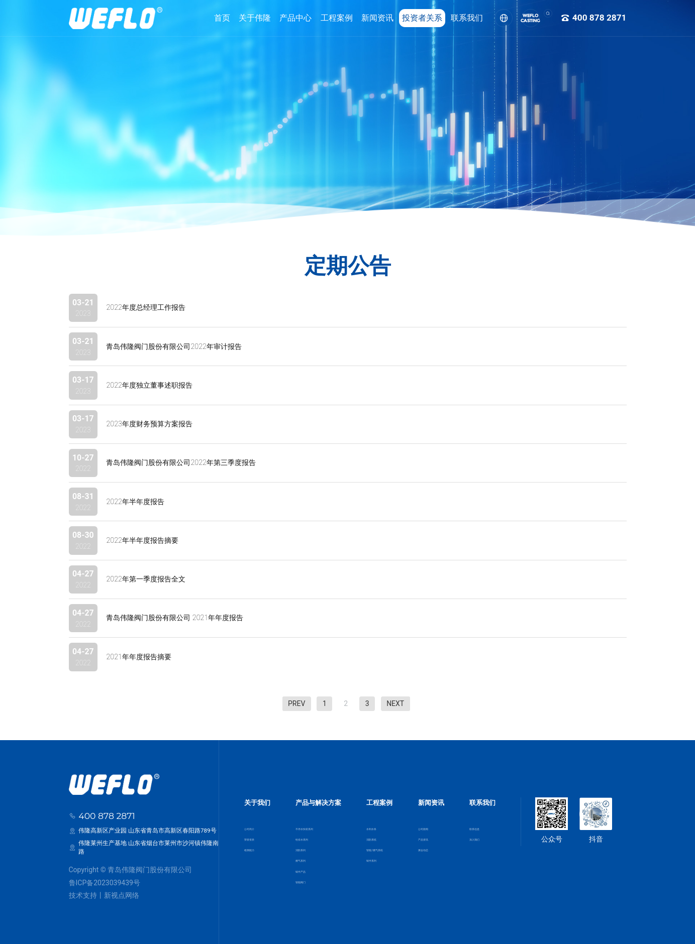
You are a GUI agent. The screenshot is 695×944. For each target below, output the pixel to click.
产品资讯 (434, 835)
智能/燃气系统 (379, 847)
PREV (296, 703)
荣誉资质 (254, 835)
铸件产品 (303, 873)
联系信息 (483, 822)
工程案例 (322, 18)
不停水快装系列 (312, 822)
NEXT (395, 703)
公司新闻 (434, 822)
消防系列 (303, 847)
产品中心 (281, 18)
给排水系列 (306, 835)
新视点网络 (121, 895)
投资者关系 (408, 18)
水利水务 (372, 822)
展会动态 (434, 847)
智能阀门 (303, 885)
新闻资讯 (363, 18)
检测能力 (254, 847)
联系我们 (453, 18)
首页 (208, 18)
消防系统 (372, 835)
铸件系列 (372, 860)
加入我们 (483, 835)
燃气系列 (303, 860)
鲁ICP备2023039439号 (104, 883)
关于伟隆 (241, 18)
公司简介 (254, 822)
